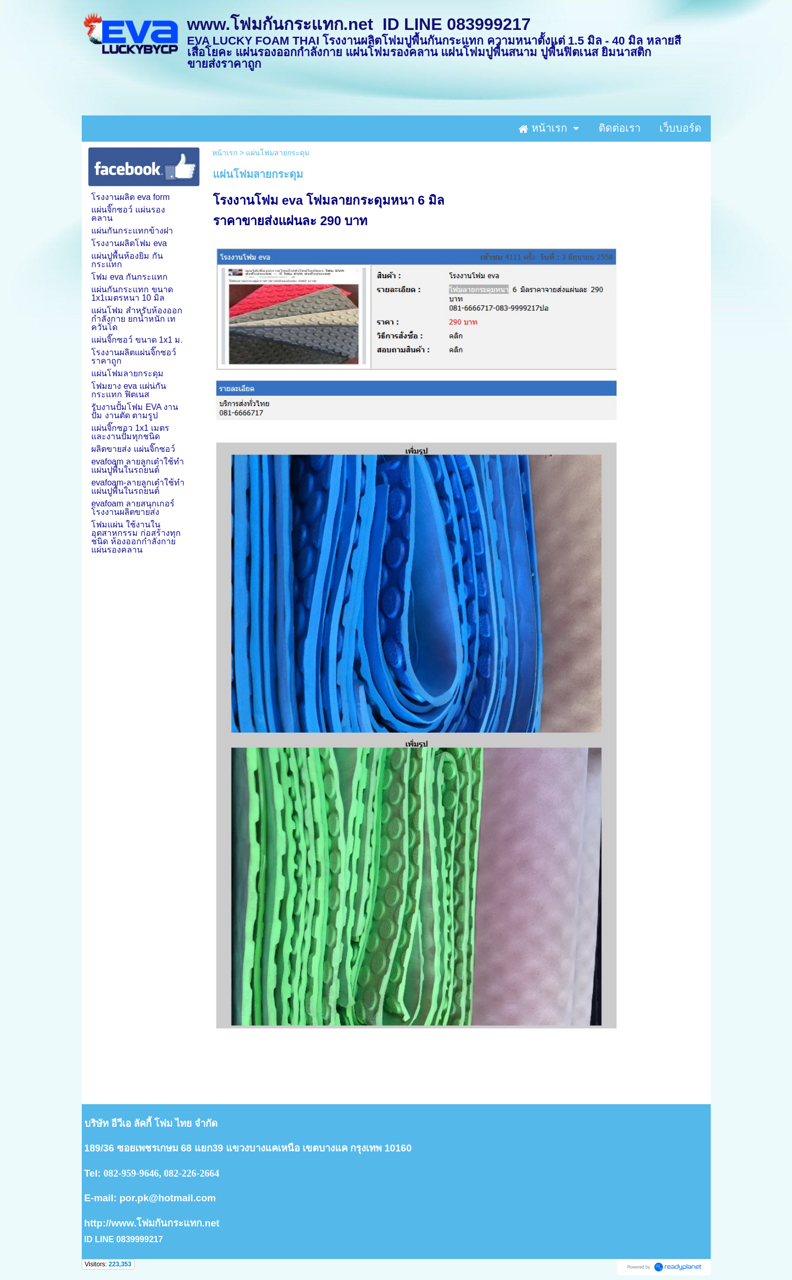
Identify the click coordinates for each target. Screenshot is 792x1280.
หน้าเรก (224, 153)
